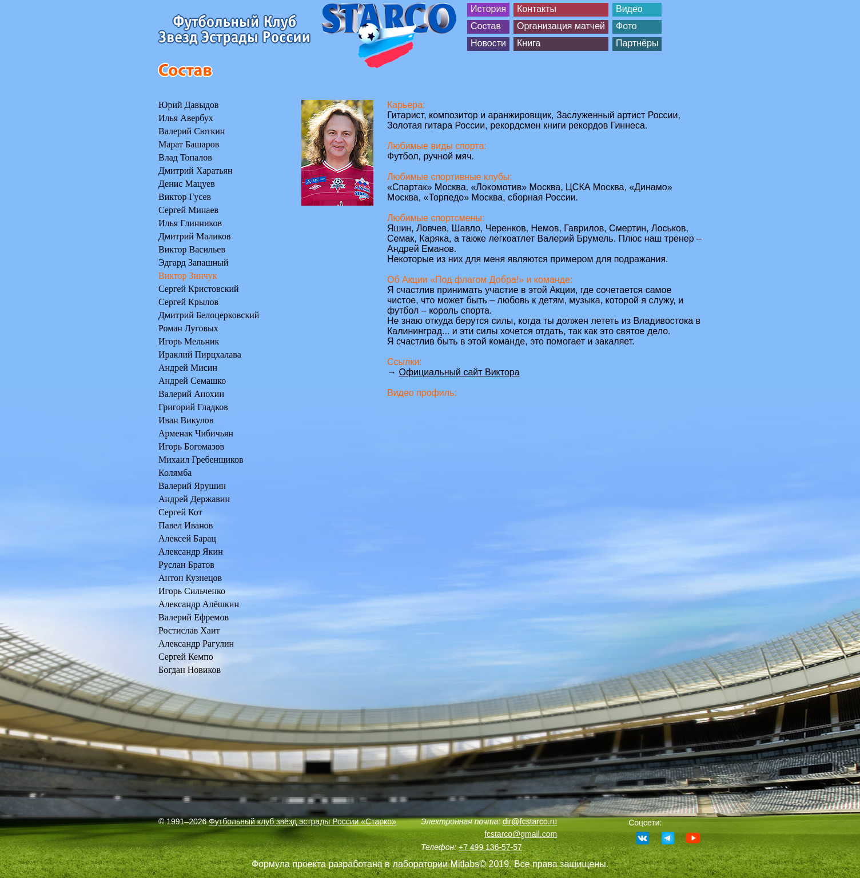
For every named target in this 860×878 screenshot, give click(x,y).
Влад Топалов (185, 157)
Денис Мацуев (186, 184)
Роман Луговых (188, 328)
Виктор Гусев (184, 197)
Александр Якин (190, 551)
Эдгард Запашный (193, 262)
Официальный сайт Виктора (459, 372)
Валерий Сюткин (191, 131)
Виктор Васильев (191, 249)
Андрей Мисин (187, 367)
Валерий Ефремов (193, 617)
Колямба (175, 473)
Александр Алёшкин (198, 604)
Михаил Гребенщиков (201, 459)
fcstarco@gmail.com (520, 834)
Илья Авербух (185, 118)
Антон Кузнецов (190, 578)
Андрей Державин (194, 499)
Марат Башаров (188, 144)
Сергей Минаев (188, 210)
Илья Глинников (190, 223)
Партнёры (637, 43)
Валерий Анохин (191, 394)
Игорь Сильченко (191, 591)
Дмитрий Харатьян (195, 170)
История (488, 9)
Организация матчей (561, 26)
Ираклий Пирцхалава (199, 354)
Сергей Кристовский (198, 289)
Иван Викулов (185, 420)
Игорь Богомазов (191, 446)
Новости (488, 43)
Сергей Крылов (188, 302)
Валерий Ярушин (192, 486)
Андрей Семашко (192, 381)
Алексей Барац (187, 538)
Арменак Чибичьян (195, 433)
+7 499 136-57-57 (490, 847)
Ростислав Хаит (189, 630)
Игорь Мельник (188, 341)
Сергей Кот (180, 512)
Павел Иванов (185, 525)
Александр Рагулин (196, 643)
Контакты (536, 9)
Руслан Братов (186, 565)
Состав (486, 26)
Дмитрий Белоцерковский (208, 315)
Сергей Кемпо (185, 656)
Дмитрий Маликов (194, 236)
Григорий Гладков (193, 407)
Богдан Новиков (189, 670)
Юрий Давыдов (188, 105)
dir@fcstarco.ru (530, 821)
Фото (626, 26)
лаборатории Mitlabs (436, 864)
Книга (528, 43)
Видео (629, 9)
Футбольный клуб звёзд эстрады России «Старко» (302, 821)
